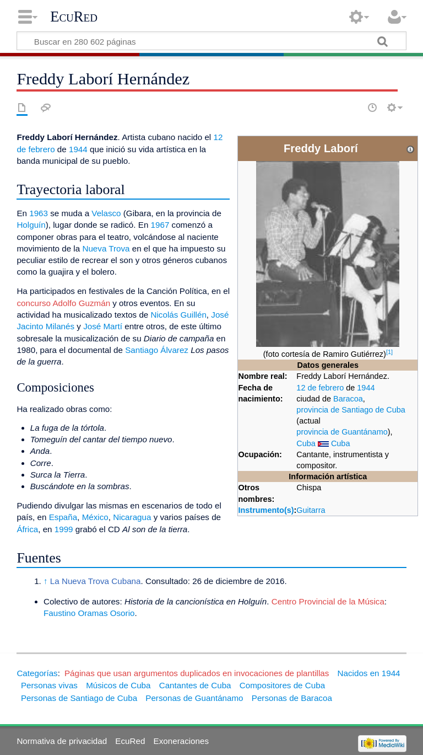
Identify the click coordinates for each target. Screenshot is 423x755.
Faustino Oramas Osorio (89, 613)
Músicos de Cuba (118, 685)
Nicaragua (132, 517)
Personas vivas (49, 685)
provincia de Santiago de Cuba (350, 409)
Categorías (37, 673)
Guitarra (310, 510)
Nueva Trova (105, 248)
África (27, 529)
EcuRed (73, 16)
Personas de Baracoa (292, 698)
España (63, 517)
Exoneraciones (181, 741)
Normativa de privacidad (62, 741)
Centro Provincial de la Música (328, 601)
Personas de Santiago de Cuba (79, 698)
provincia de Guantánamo (341, 431)
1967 (160, 224)
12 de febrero (320, 387)
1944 (366, 387)
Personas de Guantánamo (194, 698)
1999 (64, 529)
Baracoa (348, 398)
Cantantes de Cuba (195, 685)
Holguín (31, 224)
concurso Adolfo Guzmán (63, 303)
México (95, 517)
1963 (38, 213)
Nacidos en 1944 (369, 673)
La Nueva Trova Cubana (95, 581)
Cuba (306, 443)
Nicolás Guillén (179, 314)
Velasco (106, 213)
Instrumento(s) (266, 510)
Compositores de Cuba (282, 685)
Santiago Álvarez (156, 350)
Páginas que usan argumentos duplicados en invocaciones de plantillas (196, 673)
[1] (389, 352)
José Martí (102, 326)
